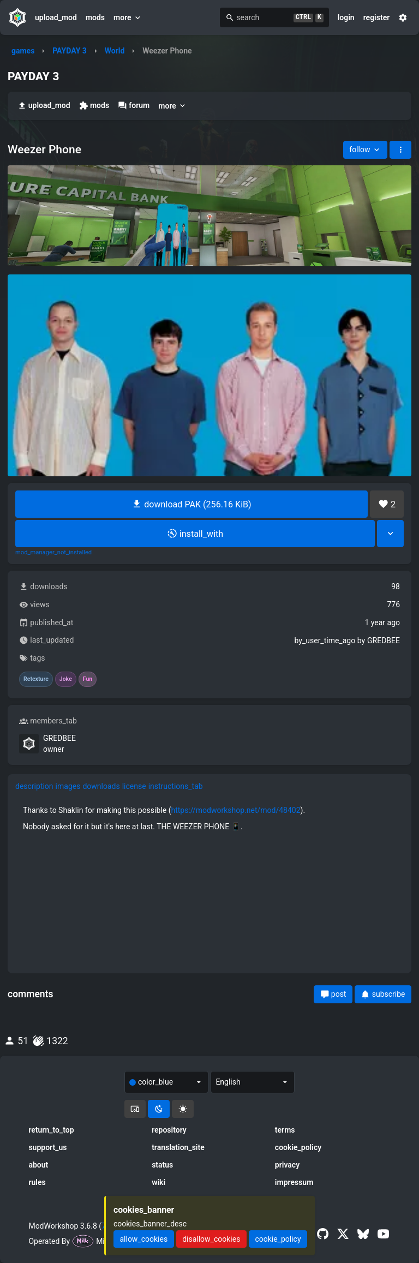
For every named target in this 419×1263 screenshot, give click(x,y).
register (376, 17)
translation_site (178, 1147)
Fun (87, 679)
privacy (287, 1164)
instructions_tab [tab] (175, 786)
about (38, 1164)
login (346, 17)
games (22, 50)
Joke (65, 679)
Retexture (36, 679)
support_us (47, 1147)
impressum (294, 1182)
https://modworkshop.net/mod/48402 (235, 810)
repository (169, 1130)
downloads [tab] (100, 786)
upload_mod (56, 17)
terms (285, 1130)
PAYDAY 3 (69, 50)
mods (95, 17)
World (115, 50)
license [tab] (134, 786)
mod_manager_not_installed (53, 552)
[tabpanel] (209, 818)
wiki (158, 1182)
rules (36, 1182)
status (162, 1164)
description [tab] (34, 786)
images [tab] (68, 786)
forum (133, 105)
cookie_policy (298, 1147)
